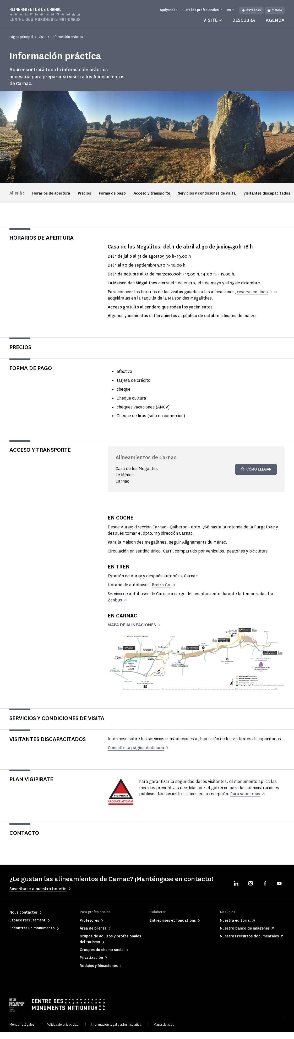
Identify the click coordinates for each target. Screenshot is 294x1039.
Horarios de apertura (51, 193)
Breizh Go (161, 585)
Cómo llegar (256, 469)
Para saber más (245, 794)
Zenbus (115, 600)
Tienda (275, 10)
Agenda (275, 20)
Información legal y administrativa (116, 1024)
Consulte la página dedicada (136, 747)
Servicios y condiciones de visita (207, 193)
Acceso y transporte (152, 193)
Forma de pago (112, 193)
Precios (84, 193)
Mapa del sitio (164, 1024)
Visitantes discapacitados (266, 193)
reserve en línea (252, 292)
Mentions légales (21, 1024)
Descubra (243, 20)
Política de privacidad (63, 1024)
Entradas (251, 10)
